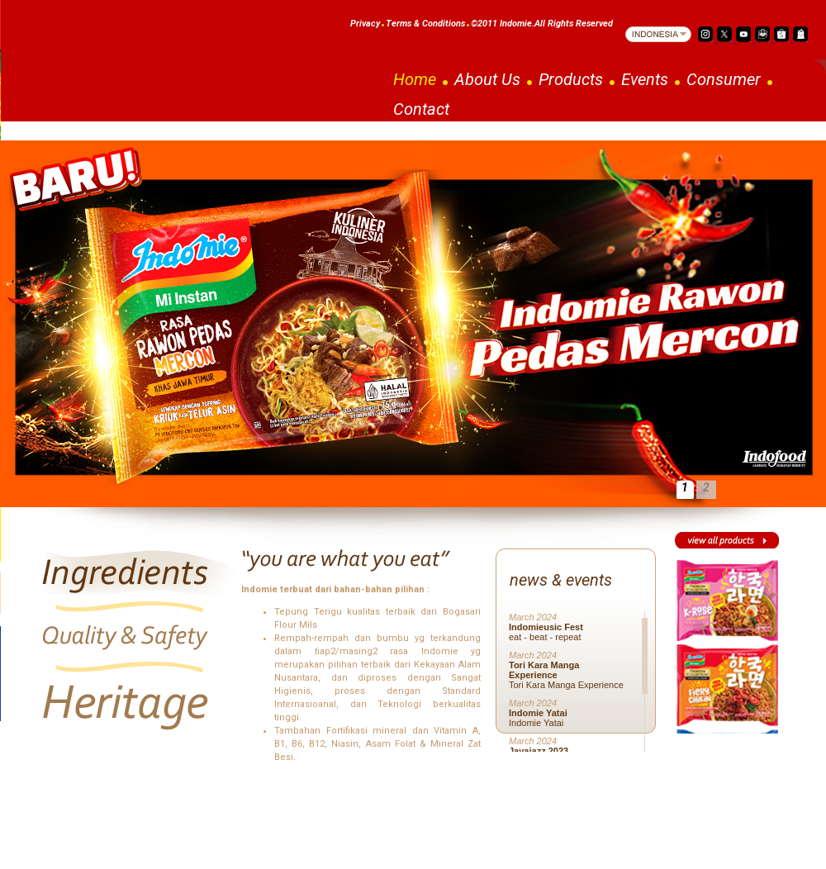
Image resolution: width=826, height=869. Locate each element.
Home (414, 79)
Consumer (723, 79)
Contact (421, 109)
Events (644, 79)
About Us (487, 79)
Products (571, 79)
